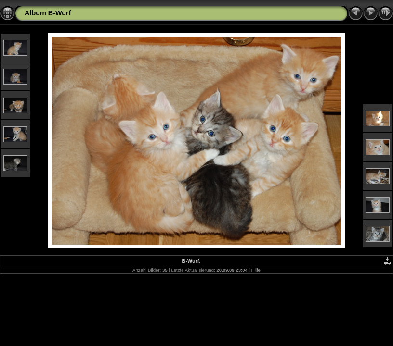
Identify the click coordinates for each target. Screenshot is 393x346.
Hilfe (256, 269)
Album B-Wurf (48, 13)
